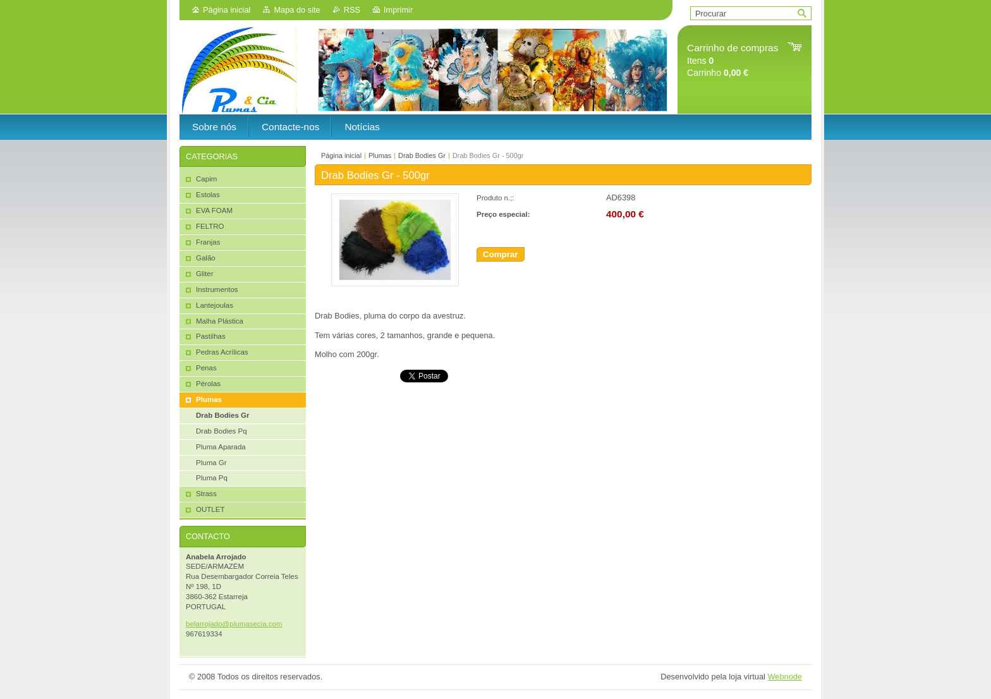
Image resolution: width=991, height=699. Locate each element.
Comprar (500, 254)
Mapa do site (297, 10)
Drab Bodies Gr (422, 155)
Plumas (379, 155)
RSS (352, 10)
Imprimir (398, 10)
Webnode (784, 676)
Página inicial (226, 10)
